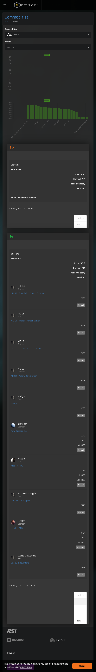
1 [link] (76, 601)
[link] (48, 296)
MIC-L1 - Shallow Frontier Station (25, 320)
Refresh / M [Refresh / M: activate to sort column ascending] (79, 179)
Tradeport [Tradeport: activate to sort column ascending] (16, 169)
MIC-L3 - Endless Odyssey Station (26, 348)
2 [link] (77, 608)
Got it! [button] (82, 666)
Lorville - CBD (17, 528)
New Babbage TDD (19, 431)
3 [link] (77, 614)
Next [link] (78, 620)
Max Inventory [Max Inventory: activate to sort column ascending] (78, 183)
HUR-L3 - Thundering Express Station (27, 293)
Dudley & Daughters (20, 563)
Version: (8, 41)
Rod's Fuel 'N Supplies (20, 500)
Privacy (11, 652)
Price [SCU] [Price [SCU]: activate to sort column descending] (79, 174)
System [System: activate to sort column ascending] (15, 164)
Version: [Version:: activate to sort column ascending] (81, 188)
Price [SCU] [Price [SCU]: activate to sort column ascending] (79, 263)
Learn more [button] (26, 667)
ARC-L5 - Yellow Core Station (24, 376)
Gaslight (14, 403)
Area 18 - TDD (17, 465)
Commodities (17, 17)
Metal (7, 21)
